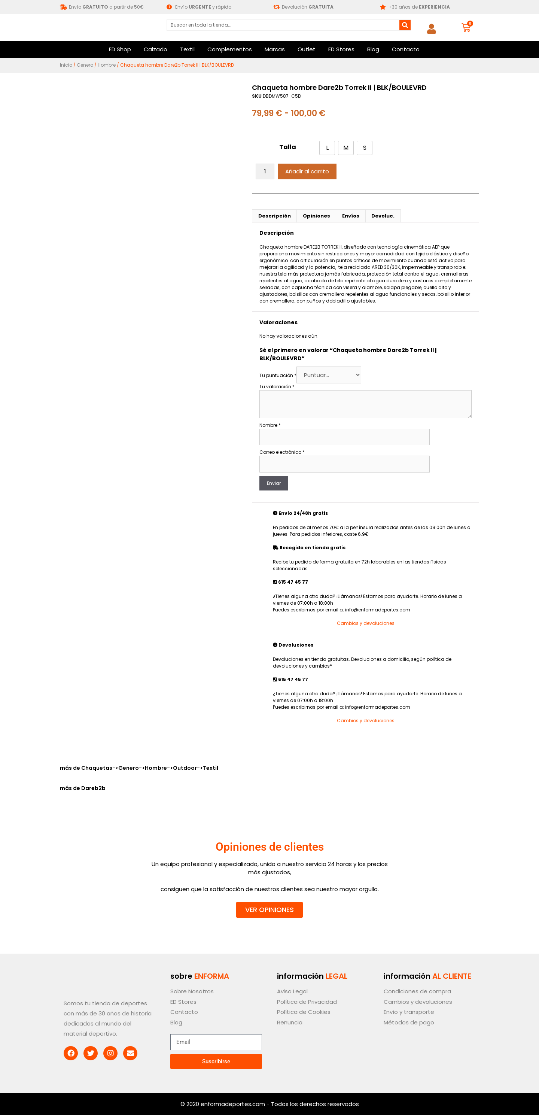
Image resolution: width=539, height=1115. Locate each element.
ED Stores (341, 49)
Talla (287, 147)
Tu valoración (277, 386)
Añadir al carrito (307, 171)
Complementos (229, 49)
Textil (187, 49)
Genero (85, 65)
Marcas (275, 49)
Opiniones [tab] (316, 215)
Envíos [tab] (350, 215)
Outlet (307, 49)
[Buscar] (405, 25)
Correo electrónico (282, 452)
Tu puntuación (277, 375)
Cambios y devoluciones (366, 623)
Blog (373, 49)
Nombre (270, 425)
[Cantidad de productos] (265, 172)
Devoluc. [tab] (383, 215)
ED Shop (120, 49)
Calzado (155, 49)
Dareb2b (93, 788)
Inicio (66, 65)
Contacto (406, 49)
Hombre (107, 65)
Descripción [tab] (274, 215)
